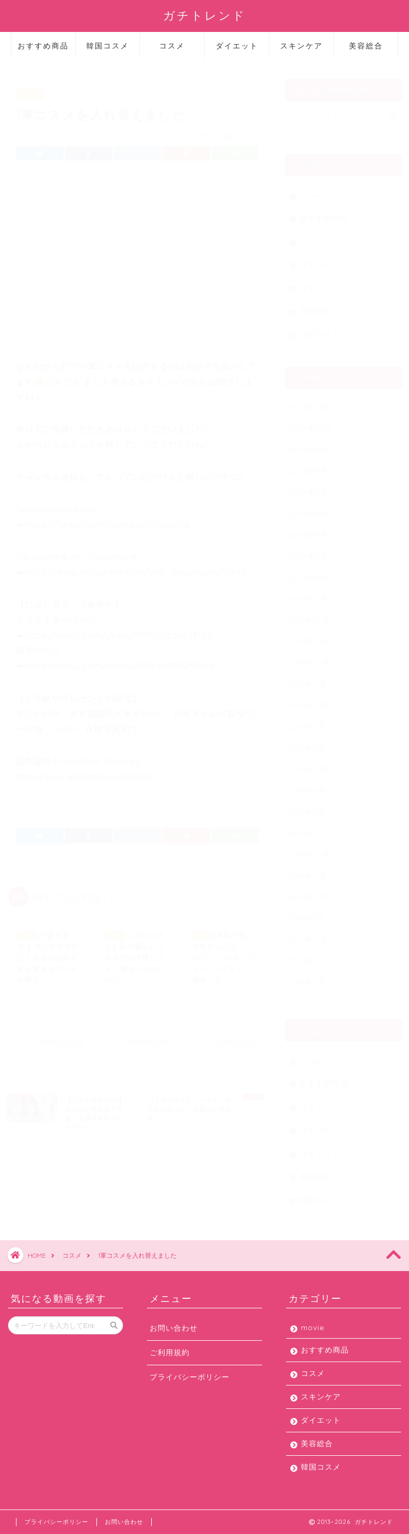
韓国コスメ (107, 46)
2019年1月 (306, 827)
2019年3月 (307, 806)
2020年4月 (308, 529)
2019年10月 (309, 657)
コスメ (172, 46)
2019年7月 (307, 720)
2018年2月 (307, 891)
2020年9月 (308, 444)
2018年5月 (307, 870)
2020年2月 (308, 571)
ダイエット (237, 46)
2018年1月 (306, 912)
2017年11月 (308, 933)
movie (311, 189)
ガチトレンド (204, 15)
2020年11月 (309, 401)
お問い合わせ (174, 1327)
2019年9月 (307, 678)
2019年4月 (307, 784)
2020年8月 (308, 465)
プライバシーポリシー (190, 1376)
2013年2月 (307, 976)
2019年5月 (307, 763)
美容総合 (366, 46)
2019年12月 (309, 614)
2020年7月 (308, 486)
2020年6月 (308, 508)
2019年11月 (308, 635)
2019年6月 (307, 742)
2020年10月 (310, 422)
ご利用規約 (170, 1352)
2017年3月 (306, 955)
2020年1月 (307, 593)
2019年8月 (307, 699)
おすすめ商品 (43, 46)
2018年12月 (309, 848)
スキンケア (301, 46)
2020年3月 (308, 550)
